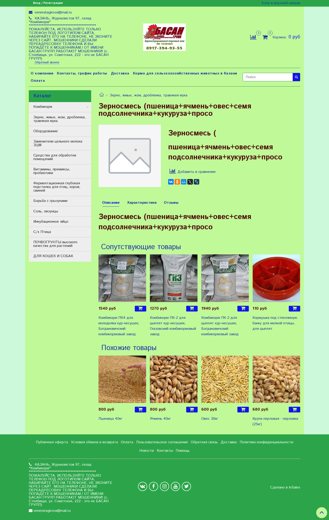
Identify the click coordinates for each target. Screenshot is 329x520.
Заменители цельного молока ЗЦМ (57, 143)
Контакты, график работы (82, 73)
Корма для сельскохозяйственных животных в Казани (185, 73)
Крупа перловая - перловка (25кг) (275, 421)
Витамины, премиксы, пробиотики (51, 171)
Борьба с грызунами (50, 200)
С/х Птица (42, 232)
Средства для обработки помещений (54, 157)
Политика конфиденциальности (266, 442)
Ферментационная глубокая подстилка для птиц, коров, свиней (56, 187)
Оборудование (45, 131)
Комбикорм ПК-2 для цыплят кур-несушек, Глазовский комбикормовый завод (173, 326)
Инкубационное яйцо (50, 221)
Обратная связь (204, 442)
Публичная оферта (52, 442)
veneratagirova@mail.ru (52, 12)
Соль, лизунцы (45, 211)
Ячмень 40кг (160, 418)
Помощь (183, 450)
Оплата (38, 80)
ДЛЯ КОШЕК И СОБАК (53, 256)
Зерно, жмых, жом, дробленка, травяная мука (148, 95)
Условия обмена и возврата (94, 442)
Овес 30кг (209, 418)
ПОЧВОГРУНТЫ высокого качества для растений (55, 244)
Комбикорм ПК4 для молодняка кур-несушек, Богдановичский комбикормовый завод (118, 326)
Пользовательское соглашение (162, 442)
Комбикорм (42, 106)
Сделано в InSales (285, 487)
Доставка (120, 73)
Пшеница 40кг (110, 418)
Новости (146, 450)
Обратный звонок (47, 62)
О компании (42, 73)
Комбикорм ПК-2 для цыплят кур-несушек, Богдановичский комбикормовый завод (220, 326)
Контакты (165, 450)
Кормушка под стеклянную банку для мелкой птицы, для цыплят (274, 323)
